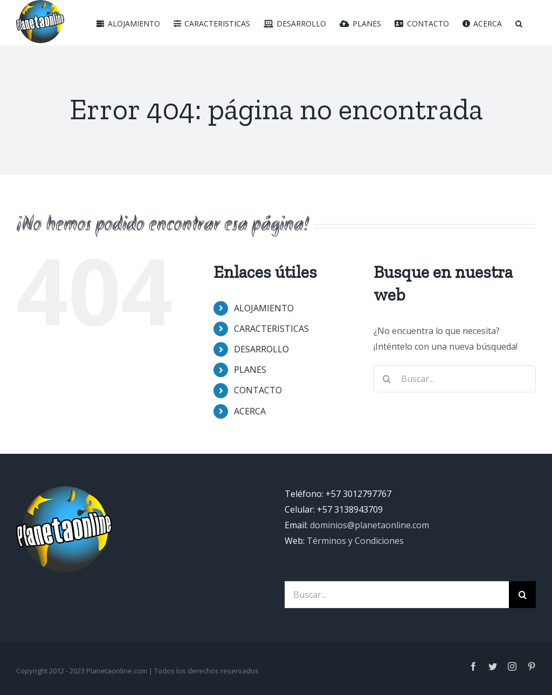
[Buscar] (518, 22)
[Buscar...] (397, 594)
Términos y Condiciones (355, 541)
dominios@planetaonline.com (369, 525)
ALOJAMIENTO (264, 308)
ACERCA (250, 411)
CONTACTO (258, 390)
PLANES (250, 370)
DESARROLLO (261, 349)
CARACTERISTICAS (271, 329)
